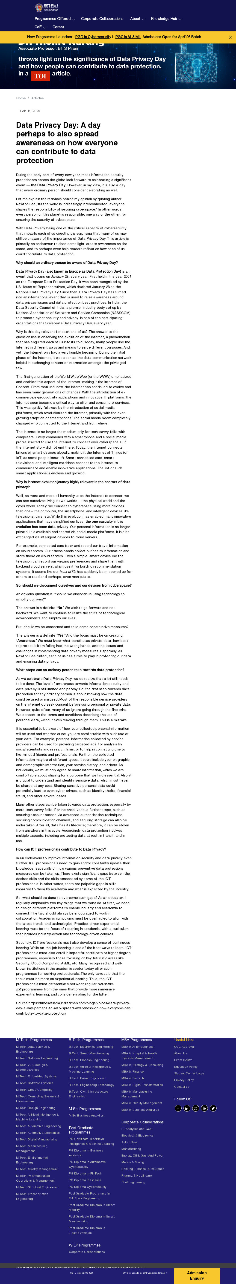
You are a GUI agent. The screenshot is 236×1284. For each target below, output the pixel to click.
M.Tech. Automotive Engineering (38, 1126)
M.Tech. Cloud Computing (34, 1090)
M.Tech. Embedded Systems (36, 1076)
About (135, 19)
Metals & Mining (132, 1162)
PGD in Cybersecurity (93, 37)
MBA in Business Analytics (140, 1110)
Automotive (129, 1142)
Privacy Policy (184, 1080)
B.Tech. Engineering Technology (92, 1085)
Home (21, 98)
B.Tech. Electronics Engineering (91, 1047)
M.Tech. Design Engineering (36, 1108)
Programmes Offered (53, 19)
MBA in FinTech (132, 1078)
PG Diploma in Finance (85, 1180)
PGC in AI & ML (128, 37)
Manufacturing (131, 1149)
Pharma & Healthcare (136, 1175)
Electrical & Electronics (137, 1135)
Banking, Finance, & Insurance (142, 1169)
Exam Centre (183, 1060)
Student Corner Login (189, 1073)
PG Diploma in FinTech (85, 1173)
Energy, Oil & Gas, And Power (142, 1155)
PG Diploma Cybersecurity (88, 1187)
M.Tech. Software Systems (34, 1083)
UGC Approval (184, 1047)
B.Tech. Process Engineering (89, 1060)
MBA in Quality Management (141, 1103)
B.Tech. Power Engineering (88, 1078)
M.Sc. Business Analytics (86, 1115)
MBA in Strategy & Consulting (142, 1065)
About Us (180, 1053)
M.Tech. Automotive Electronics (38, 1133)
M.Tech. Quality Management (36, 1169)
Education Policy (186, 1067)
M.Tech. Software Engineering (37, 1058)
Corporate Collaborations (102, 19)
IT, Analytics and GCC (137, 1129)
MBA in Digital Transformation (142, 1085)
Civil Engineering (133, 1182)
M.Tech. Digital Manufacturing (36, 1139)
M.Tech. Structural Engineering (37, 1187)
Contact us (181, 1087)
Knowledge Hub (164, 19)
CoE (38, 27)
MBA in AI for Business (137, 1047)
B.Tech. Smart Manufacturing (89, 1053)
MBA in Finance (132, 1071)
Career (58, 27)
